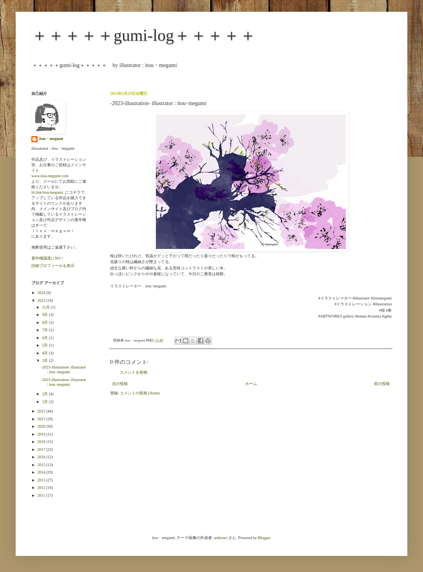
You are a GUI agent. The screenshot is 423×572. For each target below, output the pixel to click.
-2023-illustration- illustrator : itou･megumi (63, 369)
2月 (45, 394)
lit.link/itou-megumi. (47, 192)
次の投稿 (120, 383)
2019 (41, 434)
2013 (41, 480)
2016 (41, 457)
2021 (41, 419)
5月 (45, 345)
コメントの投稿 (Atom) (140, 393)
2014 (41, 472)
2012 (41, 487)
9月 (45, 314)
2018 (41, 441)
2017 (41, 449)
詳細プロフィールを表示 (52, 265)
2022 (41, 411)
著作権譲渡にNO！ (47, 258)
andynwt (220, 538)
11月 (46, 307)
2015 (41, 465)
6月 (45, 338)
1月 (45, 401)
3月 (45, 360)
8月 (45, 322)
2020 (41, 426)
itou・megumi (51, 138)
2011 (41, 495)
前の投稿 (382, 383)
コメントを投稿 (133, 372)
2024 (41, 293)
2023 (41, 300)
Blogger (264, 538)
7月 (45, 330)
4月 (45, 353)
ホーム (251, 383)
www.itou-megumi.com (50, 176)
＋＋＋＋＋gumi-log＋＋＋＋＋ (143, 35)
